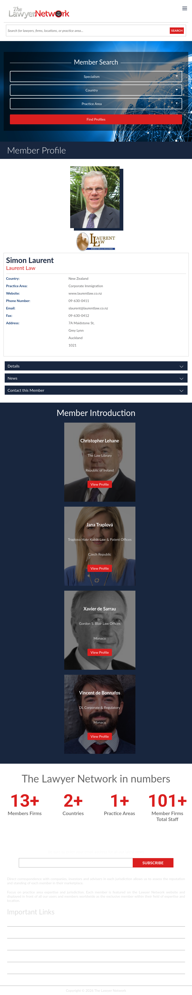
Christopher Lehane (99, 440)
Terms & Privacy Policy (24, 920)
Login (11, 968)
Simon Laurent (30, 260)
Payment (14, 980)
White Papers (17, 944)
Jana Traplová (99, 524)
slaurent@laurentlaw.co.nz (88, 308)
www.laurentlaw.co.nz (85, 293)
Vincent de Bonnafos (99, 692)
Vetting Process (19, 932)
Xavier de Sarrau (100, 608)
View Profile (99, 484)
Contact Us (15, 956)
